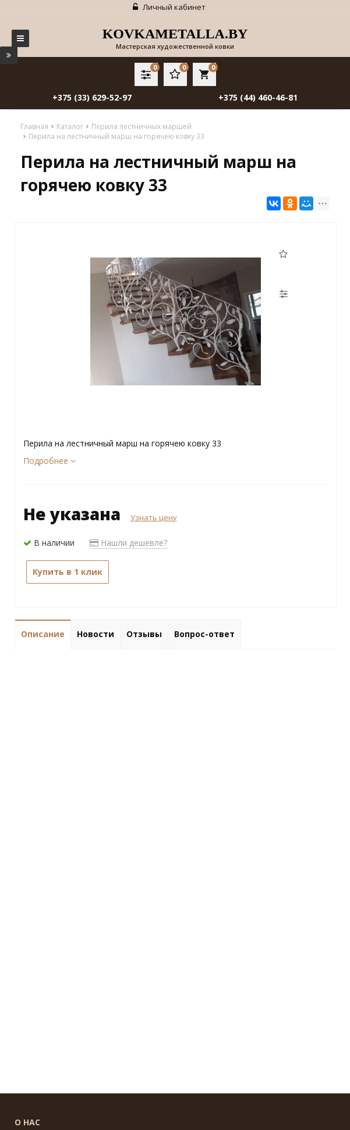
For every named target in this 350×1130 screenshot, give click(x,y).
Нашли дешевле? (128, 542)
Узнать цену (153, 517)
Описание (43, 633)
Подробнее (49, 460)
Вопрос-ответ (204, 633)
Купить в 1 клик (67, 571)
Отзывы (144, 633)
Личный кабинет (169, 7)
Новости (95, 633)
